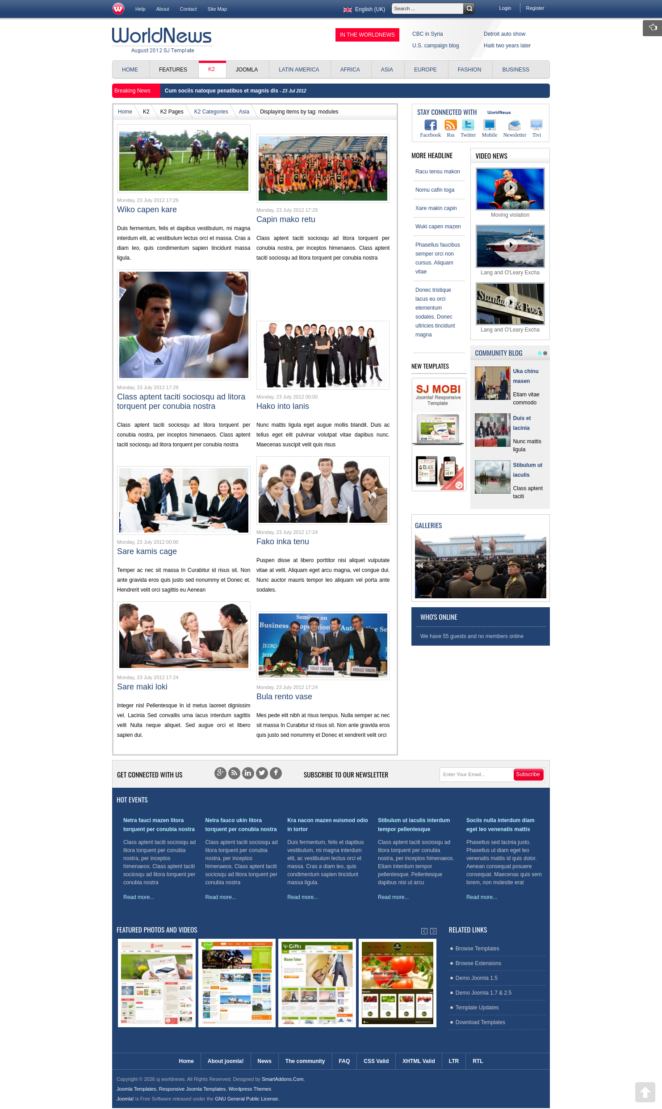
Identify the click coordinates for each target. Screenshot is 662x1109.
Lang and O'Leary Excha (510, 250)
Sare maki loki (142, 686)
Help (140, 9)
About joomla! (226, 1061)
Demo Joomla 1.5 (477, 978)
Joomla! (125, 1098)
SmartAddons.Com (282, 1079)
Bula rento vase (284, 696)
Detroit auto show (504, 34)
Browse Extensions (478, 963)
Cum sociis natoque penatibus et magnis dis (222, 91)
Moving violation (510, 193)
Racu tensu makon (437, 171)
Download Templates (480, 1022)
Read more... (138, 897)
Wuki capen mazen (438, 226)
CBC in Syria (427, 34)
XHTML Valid (418, 1061)
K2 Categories (211, 112)
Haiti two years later (507, 45)
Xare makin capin (436, 208)
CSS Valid (376, 1061)
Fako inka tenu (282, 541)
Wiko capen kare (147, 209)
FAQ (344, 1061)
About (162, 9)
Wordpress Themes (249, 1089)
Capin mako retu (285, 219)
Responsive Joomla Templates (192, 1089)
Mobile (490, 128)
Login (505, 8)
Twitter (468, 128)
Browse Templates (477, 948)
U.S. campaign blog (435, 45)
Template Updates (477, 1007)
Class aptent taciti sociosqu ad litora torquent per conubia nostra (181, 401)
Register (535, 8)
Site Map (217, 9)
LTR (454, 1061)
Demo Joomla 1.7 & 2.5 (483, 993)
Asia (244, 112)
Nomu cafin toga (434, 190)
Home (125, 112)
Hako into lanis (282, 406)
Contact (188, 9)
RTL (478, 1061)
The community (305, 1061)
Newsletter (514, 128)
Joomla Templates (136, 1089)
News (265, 1061)
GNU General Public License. (247, 1098)
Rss (450, 128)
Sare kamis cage (147, 551)
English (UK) (363, 9)
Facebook (430, 128)
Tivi (536, 128)
